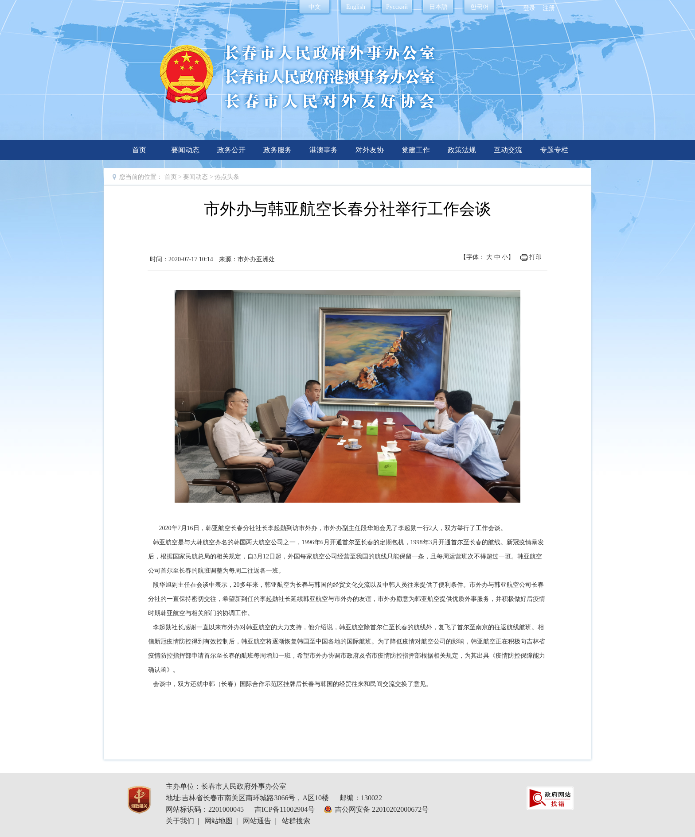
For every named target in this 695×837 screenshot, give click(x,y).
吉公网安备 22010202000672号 (382, 809)
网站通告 (257, 821)
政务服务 (277, 150)
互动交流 (508, 150)
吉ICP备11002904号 (284, 809)
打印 (535, 257)
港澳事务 (323, 150)
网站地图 (218, 821)
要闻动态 (185, 150)
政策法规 (462, 150)
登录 (529, 8)
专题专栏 (554, 150)
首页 (139, 150)
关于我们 (180, 821)
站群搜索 (296, 821)
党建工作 (416, 150)
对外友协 (369, 150)
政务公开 (231, 150)
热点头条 (227, 177)
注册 (549, 8)
